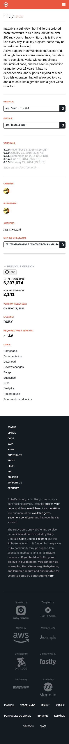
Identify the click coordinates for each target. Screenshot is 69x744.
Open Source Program (33, 538)
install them (34, 508)
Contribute (15, 455)
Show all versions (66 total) (20, 167)
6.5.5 (6, 155)
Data (10, 444)
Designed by (49, 602)
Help (10, 466)
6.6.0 (6, 152)
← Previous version (18, 266)
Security (13, 488)
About (11, 460)
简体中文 (45, 705)
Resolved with (48, 628)
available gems (41, 513)
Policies (13, 477)
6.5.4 (6, 159)
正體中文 (60, 705)
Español (59, 716)
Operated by (22, 603)
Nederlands (27, 705)
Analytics (9, 388)
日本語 (43, 726)
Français (42, 716)
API (9, 471)
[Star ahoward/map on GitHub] (10, 272)
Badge (7, 372)
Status (12, 427)
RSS (6, 383)
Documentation (12, 356)
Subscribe (9, 377)
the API (52, 508)
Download (9, 361)
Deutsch (28, 726)
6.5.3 (6, 162)
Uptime (12, 433)
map (8, 15)
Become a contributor (21, 517)
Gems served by (48, 654)
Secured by (49, 679)
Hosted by (22, 628)
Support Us (15, 482)
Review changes (13, 366)
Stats (11, 449)
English (9, 705)
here (51, 575)
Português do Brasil (17, 716)
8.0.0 (6, 149)
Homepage (10, 350)
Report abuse (11, 393)
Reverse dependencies (17, 399)
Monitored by (22, 654)
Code (11, 438)
